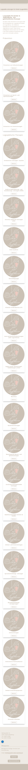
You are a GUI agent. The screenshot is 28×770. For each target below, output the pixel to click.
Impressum (14, 756)
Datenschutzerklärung (14, 761)
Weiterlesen (14, 68)
